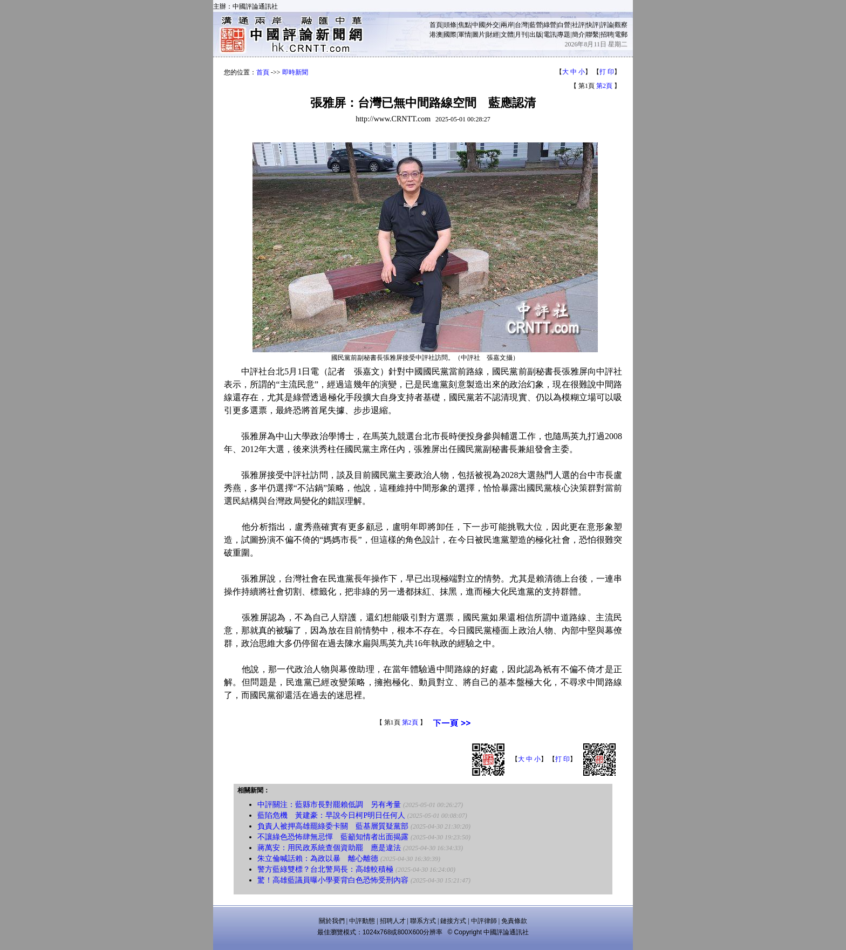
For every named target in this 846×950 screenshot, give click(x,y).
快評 (592, 25)
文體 (507, 34)
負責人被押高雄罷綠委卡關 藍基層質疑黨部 (332, 826)
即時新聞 (295, 72)
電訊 (549, 34)
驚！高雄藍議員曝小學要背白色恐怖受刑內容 (332, 880)
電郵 (621, 34)
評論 (607, 25)
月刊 (521, 34)
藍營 (535, 25)
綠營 (549, 25)
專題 (563, 34)
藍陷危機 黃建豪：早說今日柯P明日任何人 (331, 815)
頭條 (450, 25)
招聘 (607, 34)
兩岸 (507, 25)
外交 (492, 25)
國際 (450, 34)
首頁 (435, 25)
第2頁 (604, 86)
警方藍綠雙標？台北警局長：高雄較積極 (325, 869)
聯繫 (592, 34)
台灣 (521, 25)
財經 (492, 34)
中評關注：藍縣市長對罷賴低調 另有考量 (329, 805)
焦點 (464, 25)
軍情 (464, 34)
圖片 (478, 34)
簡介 (578, 34)
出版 (535, 34)
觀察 (621, 25)
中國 (478, 25)
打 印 (606, 72)
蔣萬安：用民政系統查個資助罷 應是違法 (329, 848)
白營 (563, 25)
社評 (578, 25)
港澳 (435, 34)
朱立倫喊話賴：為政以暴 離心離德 (317, 859)
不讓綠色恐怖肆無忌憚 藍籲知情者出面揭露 (332, 837)
